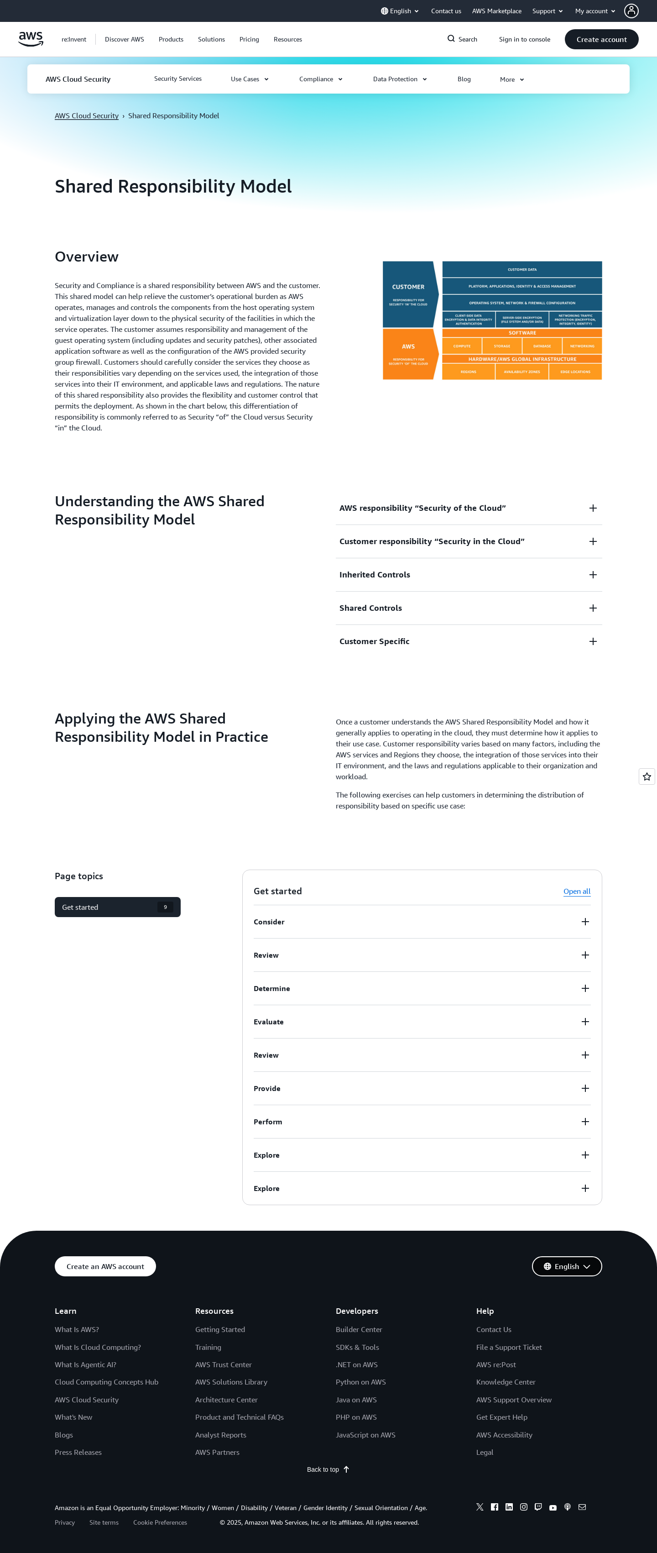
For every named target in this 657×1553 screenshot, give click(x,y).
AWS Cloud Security (87, 115)
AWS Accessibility (504, 1434)
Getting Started (220, 1329)
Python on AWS (361, 1381)
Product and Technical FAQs (239, 1417)
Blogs (64, 1434)
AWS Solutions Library (231, 1381)
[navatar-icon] (631, 11)
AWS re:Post (496, 1364)
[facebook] (494, 1508)
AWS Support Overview (514, 1399)
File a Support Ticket (509, 1347)
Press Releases (78, 1452)
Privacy (65, 1522)
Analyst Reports (220, 1434)
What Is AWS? (77, 1329)
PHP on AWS (356, 1417)
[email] (582, 1508)
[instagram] (523, 1508)
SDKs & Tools (357, 1347)
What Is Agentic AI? (85, 1364)
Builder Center (359, 1329)
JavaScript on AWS (366, 1434)
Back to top (328, 1469)
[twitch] (538, 1508)
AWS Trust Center (223, 1364)
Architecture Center (226, 1399)
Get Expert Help (501, 1417)
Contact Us (493, 1329)
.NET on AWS (357, 1364)
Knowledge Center (506, 1381)
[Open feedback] (647, 776)
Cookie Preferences (160, 1522)
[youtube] (553, 1508)
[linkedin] (509, 1508)
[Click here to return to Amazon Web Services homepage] (30, 44)
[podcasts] (567, 1508)
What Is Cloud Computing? (98, 1347)
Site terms (104, 1522)
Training (208, 1347)
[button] (640, 11)
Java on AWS (356, 1399)
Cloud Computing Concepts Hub (106, 1381)
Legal (485, 1452)
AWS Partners (217, 1452)
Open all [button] (577, 891)
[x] (480, 1508)
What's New (73, 1417)
